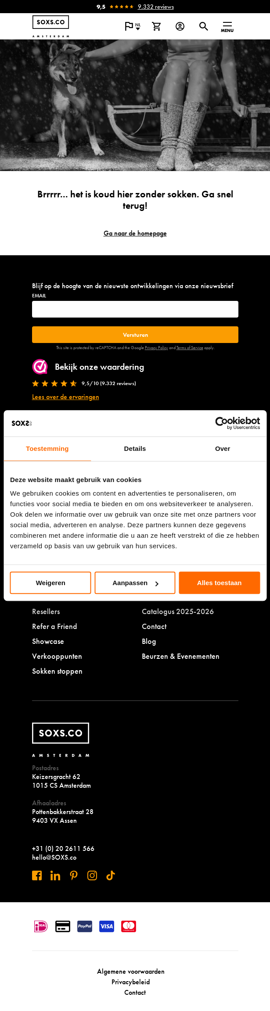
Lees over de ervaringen (65, 396)
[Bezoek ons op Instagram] (92, 875)
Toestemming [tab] (47, 448)
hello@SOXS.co (54, 857)
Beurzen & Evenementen (181, 656)
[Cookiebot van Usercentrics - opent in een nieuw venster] (221, 423)
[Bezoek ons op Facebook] (37, 875)
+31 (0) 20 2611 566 (63, 848)
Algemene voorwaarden (131, 971)
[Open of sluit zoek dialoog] (204, 26)
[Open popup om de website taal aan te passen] (133, 26)
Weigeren (50, 582)
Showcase (48, 641)
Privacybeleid (131, 981)
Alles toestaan (219, 582)
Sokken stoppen (57, 671)
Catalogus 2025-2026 (178, 611)
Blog (149, 641)
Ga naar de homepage (135, 233)
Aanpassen (135, 582)
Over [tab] (222, 448)
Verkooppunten (57, 656)
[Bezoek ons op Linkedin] (55, 875)
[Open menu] (227, 26)
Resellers (46, 611)
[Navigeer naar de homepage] (50, 26)
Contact (154, 626)
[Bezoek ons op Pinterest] (74, 875)
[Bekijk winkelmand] (156, 26)
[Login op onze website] (180, 26)
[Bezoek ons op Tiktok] (110, 875)
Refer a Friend (54, 626)
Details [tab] (135, 448)
